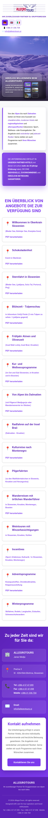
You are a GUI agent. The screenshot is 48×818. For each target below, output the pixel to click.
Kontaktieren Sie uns (24, 762)
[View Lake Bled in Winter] (27, 90)
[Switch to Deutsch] (5, 22)
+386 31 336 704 (28, 693)
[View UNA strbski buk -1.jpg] (35, 95)
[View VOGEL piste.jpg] (27, 84)
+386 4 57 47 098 (26, 689)
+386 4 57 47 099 (26, 685)
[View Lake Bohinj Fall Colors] (27, 95)
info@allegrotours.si (13, 31)
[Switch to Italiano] (18, 22)
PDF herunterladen (14, 237)
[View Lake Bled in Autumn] (35, 84)
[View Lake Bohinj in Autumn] (35, 90)
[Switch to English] (12, 22)
